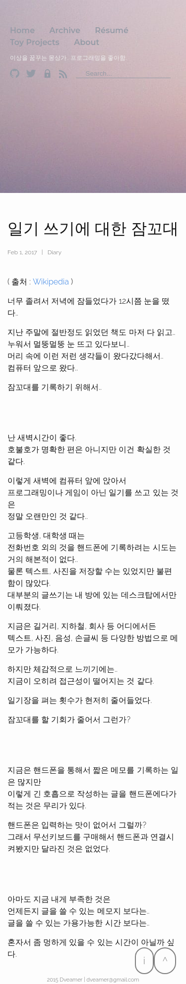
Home (22, 30)
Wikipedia (51, 281)
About (86, 42)
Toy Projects (35, 42)
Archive (65, 30)
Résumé (111, 30)
